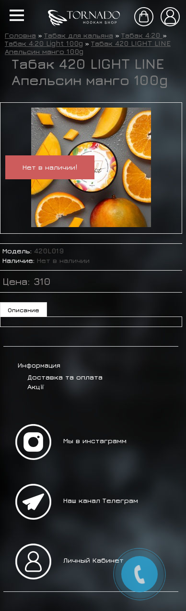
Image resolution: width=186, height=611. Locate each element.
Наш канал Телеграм (100, 500)
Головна (20, 35)
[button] (17, 15)
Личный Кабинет (93, 560)
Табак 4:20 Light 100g (44, 43)
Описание (23, 310)
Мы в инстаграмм (95, 440)
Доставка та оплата (65, 377)
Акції (35, 386)
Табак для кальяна (78, 35)
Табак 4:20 (142, 35)
